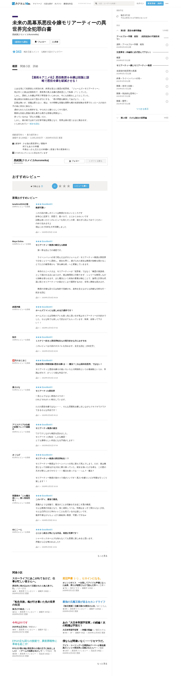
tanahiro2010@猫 (20, 204)
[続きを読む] (59, 106)
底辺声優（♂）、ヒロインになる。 (82, 578)
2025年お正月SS (19, 627)
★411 (14, 612)
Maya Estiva (17, 241)
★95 (14, 630)
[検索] (96, 3)
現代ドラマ (74, 588)
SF (71, 633)
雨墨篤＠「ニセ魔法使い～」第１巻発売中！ (21, 498)
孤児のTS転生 (18, 609)
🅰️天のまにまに (19, 360)
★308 (14, 654)
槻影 (102, 648)
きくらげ (16, 455)
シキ (28, 609)
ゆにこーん (17, 529)
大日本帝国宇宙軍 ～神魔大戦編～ (78, 630)
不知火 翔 (51, 651)
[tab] (15, 67)
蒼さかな (16, 387)
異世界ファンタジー (27, 591)
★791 (65, 588)
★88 (14, 591)
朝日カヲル (101, 630)
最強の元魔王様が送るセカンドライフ (84, 601)
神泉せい (33, 627)
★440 (65, 633)
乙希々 (103, 585)
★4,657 (66, 651)
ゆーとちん (102, 606)
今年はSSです (20, 622)
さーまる (22, 588)
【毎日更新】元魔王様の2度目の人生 (79, 606)
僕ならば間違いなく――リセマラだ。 (84, 641)
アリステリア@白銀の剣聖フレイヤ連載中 (21, 426)
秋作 (14, 337)
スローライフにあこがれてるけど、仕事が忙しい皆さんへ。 (33, 580)
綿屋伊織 (16, 307)
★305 (65, 609)
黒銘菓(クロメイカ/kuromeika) (25, 34)
